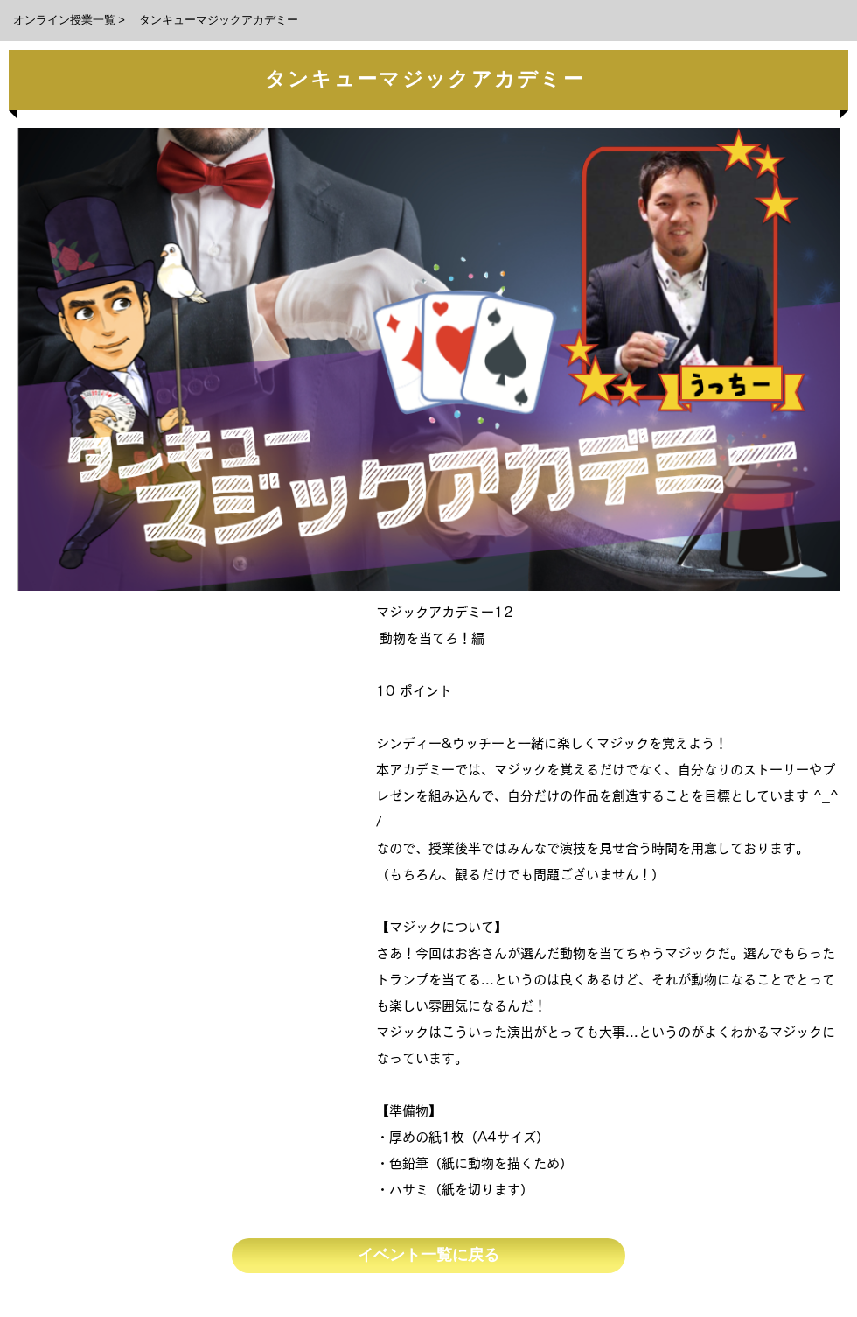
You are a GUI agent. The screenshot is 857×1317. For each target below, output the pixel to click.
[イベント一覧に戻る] (428, 1255)
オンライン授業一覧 (62, 19)
